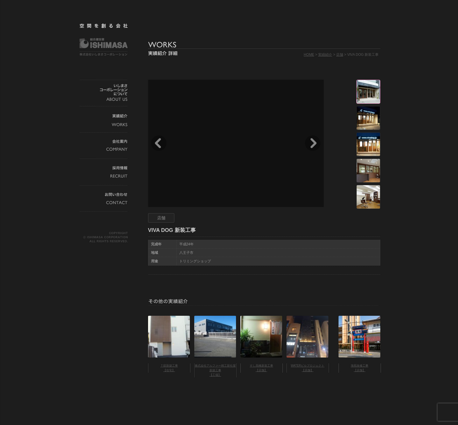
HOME (309, 55)
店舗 (339, 55)
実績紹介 (325, 55)
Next (312, 143)
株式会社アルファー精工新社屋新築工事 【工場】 (215, 370)
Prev (158, 143)
